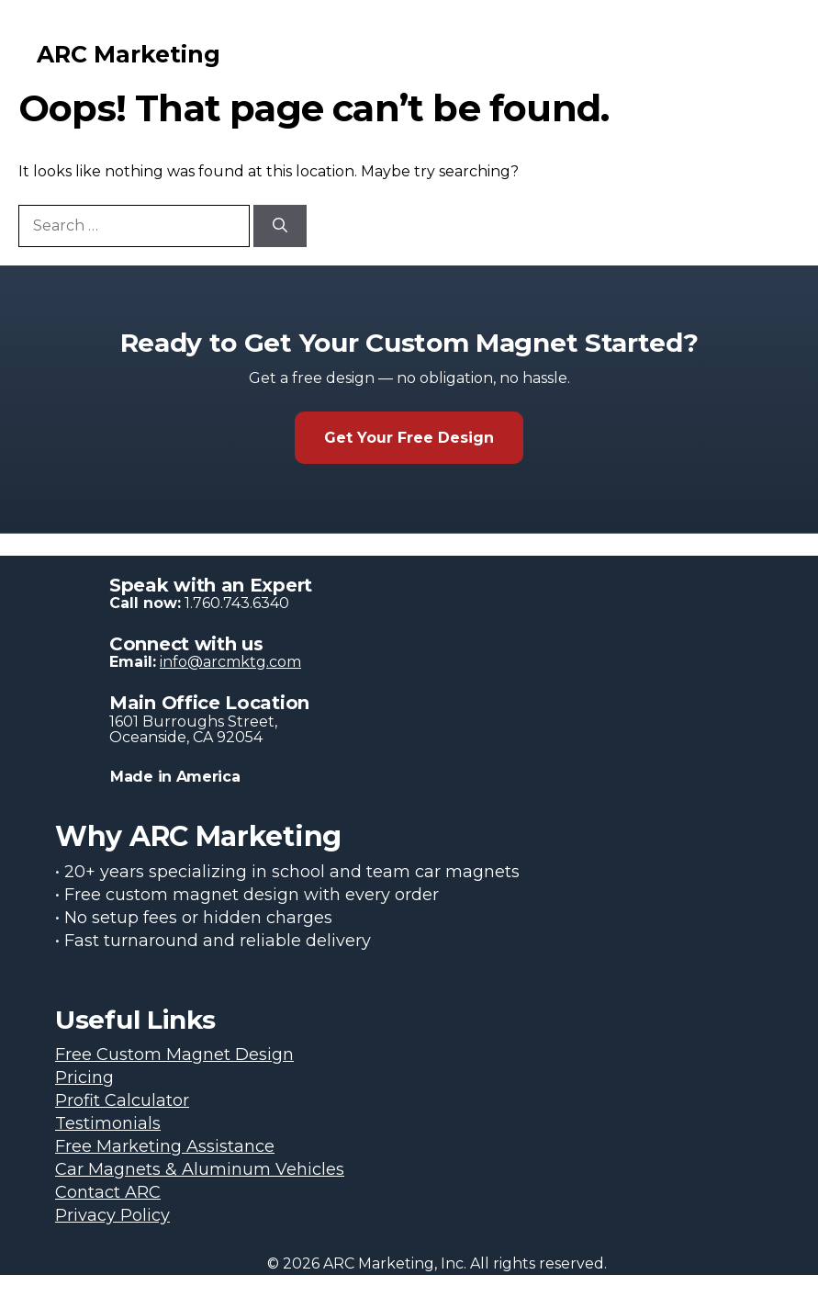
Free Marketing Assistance (165, 1146)
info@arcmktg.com (230, 662)
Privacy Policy (112, 1215)
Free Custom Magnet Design (174, 1054)
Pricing (84, 1077)
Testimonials (108, 1123)
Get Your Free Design (409, 437)
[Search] (280, 226)
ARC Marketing (128, 54)
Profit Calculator (122, 1100)
